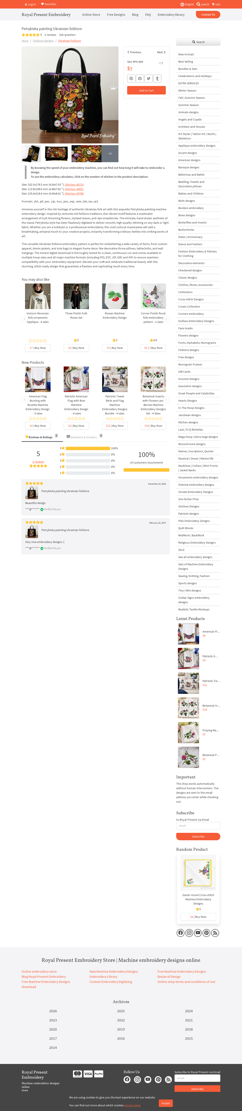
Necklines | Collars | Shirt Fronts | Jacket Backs (198, 468)
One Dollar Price (188, 499)
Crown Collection (189, 306)
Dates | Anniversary (190, 237)
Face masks (185, 328)
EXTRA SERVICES (188, 83)
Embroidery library (171, 14)
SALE (181, 550)
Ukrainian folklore (69, 41)
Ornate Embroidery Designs (195, 492)
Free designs (186, 357)
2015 (189, 1038)
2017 (53, 1038)
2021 (189, 1020)
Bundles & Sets (187, 69)
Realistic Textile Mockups (194, 609)
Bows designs (186, 215)
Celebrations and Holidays (195, 76)
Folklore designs (43, 41)
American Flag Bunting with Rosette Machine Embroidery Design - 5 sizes (38, 404)
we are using (132, 1105)
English (187, 4)
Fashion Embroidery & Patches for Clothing (197, 253)
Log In (30, 4)
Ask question (67, 35)
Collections (185, 292)
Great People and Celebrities (196, 393)
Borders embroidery (191, 208)
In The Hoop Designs (191, 408)
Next (160, 52)
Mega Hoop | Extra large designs (198, 437)
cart (216, 4)
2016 (121, 1038)
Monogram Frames (190, 364)
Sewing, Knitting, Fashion (194, 576)
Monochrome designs (191, 444)
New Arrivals (186, 54)
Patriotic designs (188, 513)
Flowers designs (188, 335)
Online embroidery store (39, 971)
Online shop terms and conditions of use (186, 981)
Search (198, 42)
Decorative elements (191, 263)
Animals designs (188, 112)
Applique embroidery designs (196, 145)
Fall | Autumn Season (191, 98)
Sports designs (187, 583)
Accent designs (187, 153)
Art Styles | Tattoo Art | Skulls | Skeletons (197, 136)
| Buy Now (38, 348)
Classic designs (187, 277)
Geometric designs (190, 386)
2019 (121, 1029)
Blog (135, 14)
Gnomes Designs (188, 379)
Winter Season (187, 90)
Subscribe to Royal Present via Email (197, 1072)
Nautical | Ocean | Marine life (195, 458)
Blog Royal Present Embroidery (44, 976)
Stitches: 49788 (74, 193)
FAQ (148, 14)
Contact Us (208, 14)
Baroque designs (188, 167)
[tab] (42, 437)
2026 (53, 1010)
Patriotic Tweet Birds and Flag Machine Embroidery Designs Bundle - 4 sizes (114, 404)
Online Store (91, 14)
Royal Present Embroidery (46, 15)
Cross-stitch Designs (191, 299)
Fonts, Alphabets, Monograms (197, 343)
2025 (121, 1010)
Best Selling (185, 61)
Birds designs (186, 201)
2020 (53, 1029)
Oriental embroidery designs (196, 485)
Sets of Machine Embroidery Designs (195, 566)
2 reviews (50, 35)
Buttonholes (186, 230)
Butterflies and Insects (192, 222)
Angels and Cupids (190, 119)
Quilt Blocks (185, 528)
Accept (166, 1103)
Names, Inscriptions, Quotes (196, 451)
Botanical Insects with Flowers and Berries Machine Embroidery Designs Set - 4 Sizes (153, 404)
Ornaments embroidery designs (198, 477)
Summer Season (188, 105)
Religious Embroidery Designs (197, 542)
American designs (189, 160)
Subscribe (198, 836)
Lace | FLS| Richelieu (190, 429)
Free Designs (116, 14)
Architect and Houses (191, 127)
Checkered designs (190, 270)
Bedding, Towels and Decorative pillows (191, 184)
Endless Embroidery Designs (196, 321)
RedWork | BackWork (191, 535)
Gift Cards (184, 372)
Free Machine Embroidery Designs (182, 971)
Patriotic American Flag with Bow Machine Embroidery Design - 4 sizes (76, 404)
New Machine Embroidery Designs (114, 971)
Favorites (48, 4)
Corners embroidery (191, 314)
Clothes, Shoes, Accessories (195, 285)
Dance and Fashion (190, 244)
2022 (121, 1020)
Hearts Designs (187, 400)
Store (25, 41)
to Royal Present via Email (192, 820)
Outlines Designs (188, 506)
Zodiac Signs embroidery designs (194, 600)
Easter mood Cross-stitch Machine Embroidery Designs (198, 899)
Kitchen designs (188, 422)
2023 (53, 1020)
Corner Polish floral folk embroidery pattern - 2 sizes (153, 317)
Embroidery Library (103, 976)
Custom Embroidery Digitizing (111, 981)
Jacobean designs (189, 415)
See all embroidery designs (195, 557)
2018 (189, 1029)
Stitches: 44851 (74, 189)
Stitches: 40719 (74, 184)
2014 (53, 1047)
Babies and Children (191, 193)
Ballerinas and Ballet (191, 174)
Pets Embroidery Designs (194, 521)
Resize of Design (169, 976)
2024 (189, 1010)
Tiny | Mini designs (189, 590)
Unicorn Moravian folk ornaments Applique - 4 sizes (38, 317)
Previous (135, 52)
